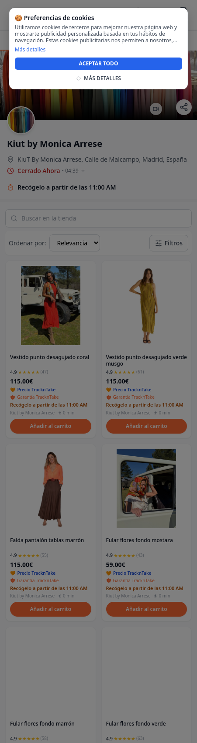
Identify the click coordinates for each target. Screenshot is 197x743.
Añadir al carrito (50, 426)
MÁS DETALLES (98, 78)
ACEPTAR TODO (98, 63)
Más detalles (30, 49)
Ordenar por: (27, 243)
